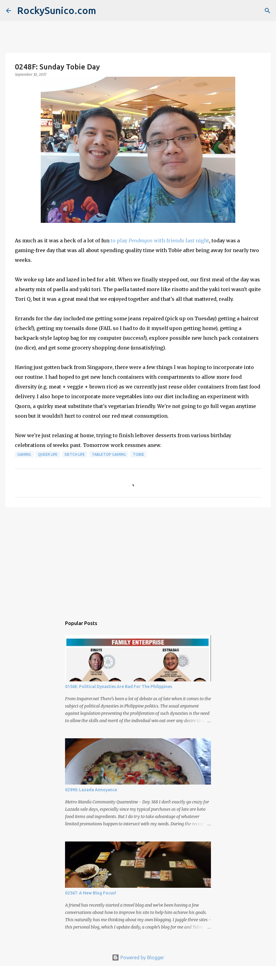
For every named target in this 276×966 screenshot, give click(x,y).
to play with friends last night (160, 240)
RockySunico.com (56, 10)
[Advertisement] (138, 559)
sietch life (74, 454)
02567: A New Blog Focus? (90, 892)
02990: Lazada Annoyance (91, 789)
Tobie (138, 454)
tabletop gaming (109, 454)
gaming (24, 454)
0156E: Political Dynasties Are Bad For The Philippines (118, 686)
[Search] (267, 10)
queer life (47, 454)
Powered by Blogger (138, 957)
